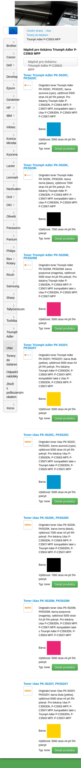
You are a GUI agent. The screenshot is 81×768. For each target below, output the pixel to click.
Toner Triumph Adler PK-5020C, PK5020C (46, 76)
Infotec (11, 125)
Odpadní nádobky (11, 374)
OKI (10, 205)
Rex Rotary (10, 261)
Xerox (10, 406)
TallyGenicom (11, 307)
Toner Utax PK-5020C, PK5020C (46, 435)
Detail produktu (65, 148)
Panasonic (11, 226)
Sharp (10, 295)
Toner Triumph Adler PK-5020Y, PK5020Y (46, 346)
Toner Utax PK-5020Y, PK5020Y (46, 683)
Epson (10, 86)
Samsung (11, 284)
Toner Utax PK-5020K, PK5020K (46, 518)
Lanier (10, 164)
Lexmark (11, 175)
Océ (10, 197)
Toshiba (11, 318)
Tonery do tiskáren (11, 360)
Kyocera (11, 152)
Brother (11, 44)
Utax (10, 346)
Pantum (11, 237)
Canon (10, 55)
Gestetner (11, 97)
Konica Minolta (11, 139)
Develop (11, 74)
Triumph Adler (11, 332)
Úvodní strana (35, 30)
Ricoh (10, 273)
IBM (10, 115)
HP (10, 107)
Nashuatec (11, 187)
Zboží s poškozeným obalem (11, 390)
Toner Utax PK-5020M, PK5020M (47, 600)
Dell (10, 65)
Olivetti (11, 214)
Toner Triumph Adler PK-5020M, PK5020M (46, 256)
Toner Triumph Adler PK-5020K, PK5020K (46, 166)
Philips (10, 249)
